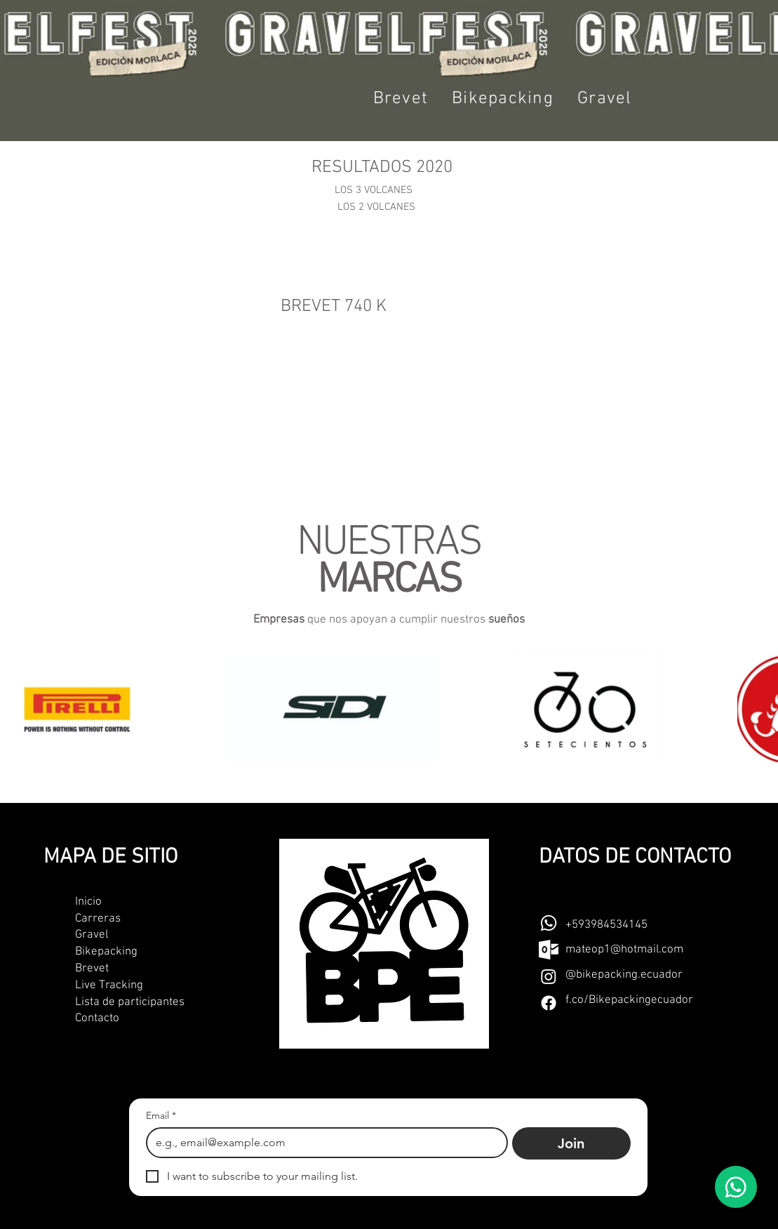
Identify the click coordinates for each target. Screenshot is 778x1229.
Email (161, 1116)
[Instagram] (548, 976)
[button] (401, 99)
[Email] (323, 1143)
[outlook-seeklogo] (548, 949)
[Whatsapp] (548, 923)
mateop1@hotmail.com (624, 950)
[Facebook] (548, 1003)
